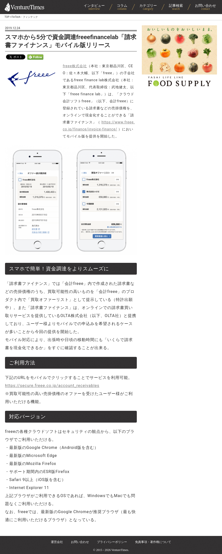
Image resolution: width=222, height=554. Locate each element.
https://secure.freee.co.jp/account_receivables (52, 385)
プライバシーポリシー (112, 542)
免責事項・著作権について (153, 542)
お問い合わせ (80, 542)
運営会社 (57, 542)
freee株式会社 (75, 66)
